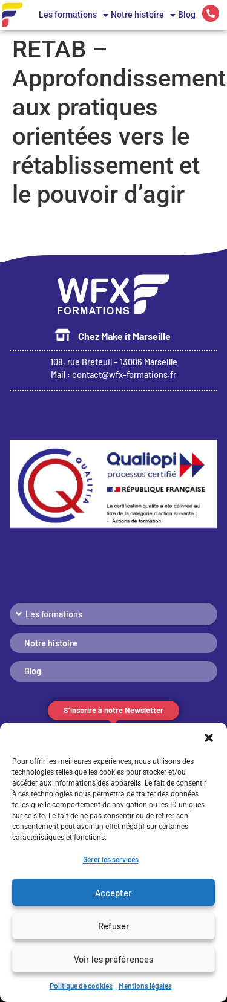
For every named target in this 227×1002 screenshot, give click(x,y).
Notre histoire (143, 15)
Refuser (114, 925)
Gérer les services (111, 859)
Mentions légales (145, 985)
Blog (187, 15)
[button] (209, 738)
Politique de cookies (81, 985)
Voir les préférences (113, 959)
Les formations (73, 15)
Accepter (113, 892)
